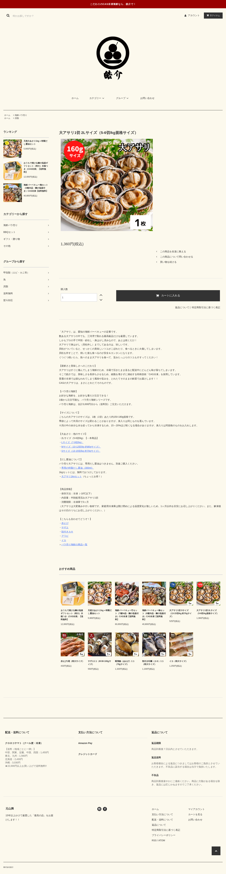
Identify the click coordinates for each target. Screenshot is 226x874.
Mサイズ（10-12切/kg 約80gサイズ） (81, 446)
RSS (154, 840)
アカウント (194, 15)
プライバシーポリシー (163, 835)
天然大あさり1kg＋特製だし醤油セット (35, 142)
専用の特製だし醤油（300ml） (77, 467)
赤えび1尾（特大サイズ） (72, 661)
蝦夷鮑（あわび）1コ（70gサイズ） (124, 662)
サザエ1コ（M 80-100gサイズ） (99, 662)
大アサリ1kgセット (71, 476)
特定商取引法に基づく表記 (206, 307)
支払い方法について (162, 814)
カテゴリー (97, 98)
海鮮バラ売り (21, 115)
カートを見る (195, 814)
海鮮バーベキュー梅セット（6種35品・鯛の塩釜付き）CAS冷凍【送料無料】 (36, 188)
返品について (182, 307)
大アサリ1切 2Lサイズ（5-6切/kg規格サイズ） (207, 612)
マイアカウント (196, 809)
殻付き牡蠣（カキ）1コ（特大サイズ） (153, 662)
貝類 (17, 118)
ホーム (75, 98)
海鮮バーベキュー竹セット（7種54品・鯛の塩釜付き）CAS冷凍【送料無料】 (127, 615)
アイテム (212, 15)
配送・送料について (162, 819)
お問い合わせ (147, 98)
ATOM (161, 840)
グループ (123, 98)
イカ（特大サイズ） (178, 661)
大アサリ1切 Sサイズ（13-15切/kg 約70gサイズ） (180, 613)
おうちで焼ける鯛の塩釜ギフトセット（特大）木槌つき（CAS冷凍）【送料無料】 (36, 167)
